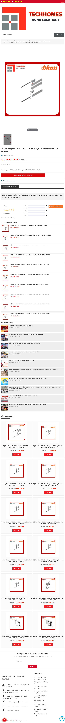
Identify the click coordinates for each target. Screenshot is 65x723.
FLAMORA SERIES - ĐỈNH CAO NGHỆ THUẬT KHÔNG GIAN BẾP (26, 334)
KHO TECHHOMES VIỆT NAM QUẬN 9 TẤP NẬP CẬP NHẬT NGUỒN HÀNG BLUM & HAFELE (33, 369)
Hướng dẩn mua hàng (7, 181)
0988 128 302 (6, 2)
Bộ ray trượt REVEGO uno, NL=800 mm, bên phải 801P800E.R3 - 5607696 (30, 254)
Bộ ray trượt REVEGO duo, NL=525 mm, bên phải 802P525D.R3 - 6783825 (30, 245)
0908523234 (17, 2)
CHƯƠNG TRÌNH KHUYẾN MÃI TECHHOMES (21, 325)
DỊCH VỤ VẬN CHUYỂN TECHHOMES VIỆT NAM (21, 360)
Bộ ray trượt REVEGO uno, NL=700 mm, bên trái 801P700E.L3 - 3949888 (21, 42)
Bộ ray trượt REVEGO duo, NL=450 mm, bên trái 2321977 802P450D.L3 (29, 294)
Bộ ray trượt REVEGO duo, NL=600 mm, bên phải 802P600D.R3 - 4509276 (30, 304)
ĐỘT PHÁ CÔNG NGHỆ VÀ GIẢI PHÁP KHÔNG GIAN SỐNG (24, 343)
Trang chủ (4, 41)
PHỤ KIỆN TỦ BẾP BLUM (14, 41)
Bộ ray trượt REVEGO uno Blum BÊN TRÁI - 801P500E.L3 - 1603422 (28, 225)
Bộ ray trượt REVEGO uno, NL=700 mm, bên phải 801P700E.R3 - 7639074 (30, 313)
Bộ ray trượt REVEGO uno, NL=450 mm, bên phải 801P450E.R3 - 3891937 (30, 264)
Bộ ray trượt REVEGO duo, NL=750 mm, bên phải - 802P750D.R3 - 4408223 (30, 235)
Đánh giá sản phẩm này (55, 206)
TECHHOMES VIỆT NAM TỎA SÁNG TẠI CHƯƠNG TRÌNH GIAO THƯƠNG (28, 378)
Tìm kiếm (59, 34)
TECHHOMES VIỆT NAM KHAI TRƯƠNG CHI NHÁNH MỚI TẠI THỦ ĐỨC (27, 404)
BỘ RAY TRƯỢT (47, 41)
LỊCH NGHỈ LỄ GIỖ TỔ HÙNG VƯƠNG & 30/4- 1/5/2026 (23, 396)
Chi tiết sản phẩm (9, 187)
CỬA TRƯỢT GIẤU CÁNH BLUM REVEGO (32, 41)
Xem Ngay (16, 454)
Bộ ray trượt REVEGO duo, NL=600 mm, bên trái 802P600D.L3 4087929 (29, 274)
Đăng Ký (32, 666)
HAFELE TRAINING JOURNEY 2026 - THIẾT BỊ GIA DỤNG (24, 352)
